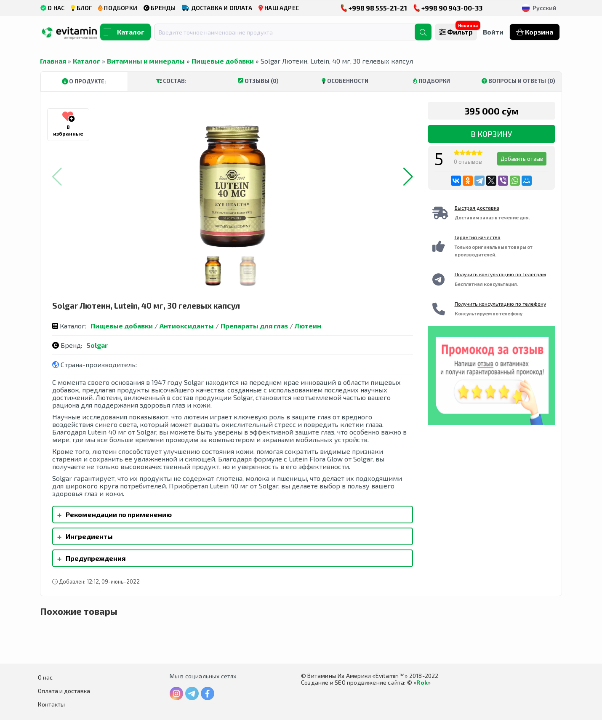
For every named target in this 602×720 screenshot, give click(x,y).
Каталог (86, 61)
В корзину (491, 134)
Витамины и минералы (146, 61)
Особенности (345, 80)
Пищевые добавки (223, 61)
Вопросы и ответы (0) (518, 80)
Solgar (97, 345)
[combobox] (289, 32)
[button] (408, 177)
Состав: (171, 80)
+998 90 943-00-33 (447, 8)
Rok (422, 682)
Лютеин (308, 326)
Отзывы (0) (258, 80)
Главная (53, 61)
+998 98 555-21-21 (374, 8)
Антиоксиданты (187, 326)
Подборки (431, 80)
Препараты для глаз (254, 326)
